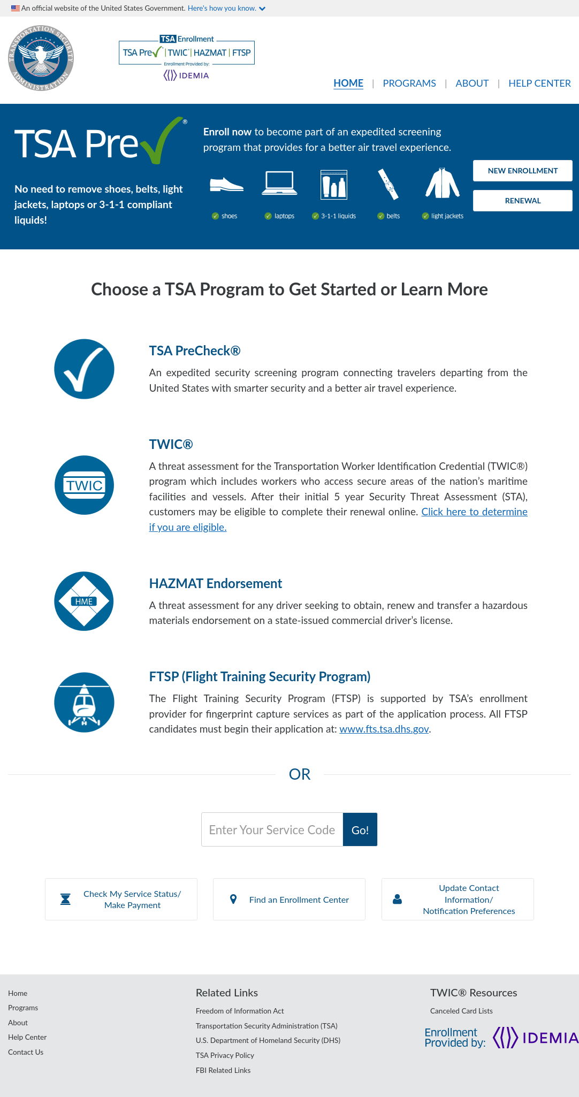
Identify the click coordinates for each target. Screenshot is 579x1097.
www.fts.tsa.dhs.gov (384, 728)
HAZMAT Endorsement (216, 583)
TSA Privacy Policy (225, 1055)
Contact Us (25, 1052)
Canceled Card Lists (461, 1011)
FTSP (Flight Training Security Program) (260, 676)
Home (17, 993)
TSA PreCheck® (195, 350)
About (18, 1022)
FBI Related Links (223, 1070)
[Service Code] (272, 829)
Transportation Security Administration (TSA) (267, 1026)
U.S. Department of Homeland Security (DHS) (268, 1040)
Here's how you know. (226, 8)
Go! (360, 829)
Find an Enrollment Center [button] (289, 899)
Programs (23, 1007)
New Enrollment (523, 170)
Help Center (27, 1037)
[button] (121, 899)
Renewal (523, 200)
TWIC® (171, 444)
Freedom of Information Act (240, 1011)
